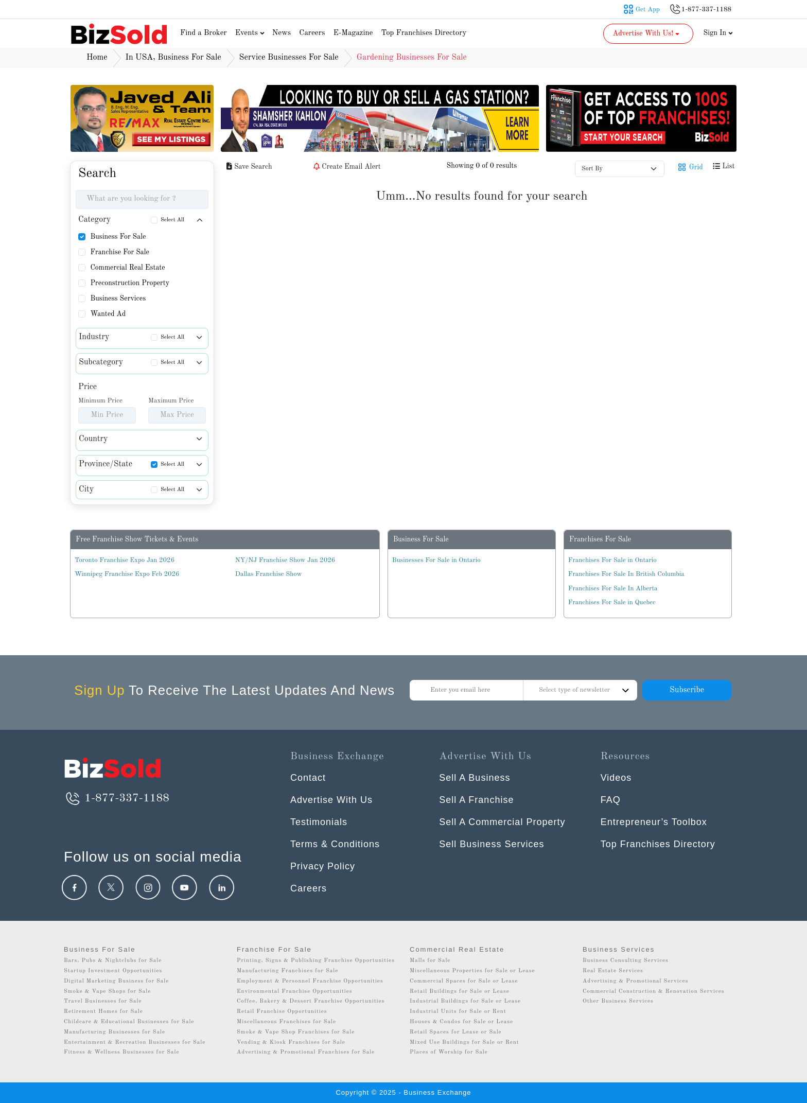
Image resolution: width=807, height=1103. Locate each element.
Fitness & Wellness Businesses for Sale (122, 1052)
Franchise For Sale (119, 252)
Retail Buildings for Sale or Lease (460, 991)
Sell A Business (474, 778)
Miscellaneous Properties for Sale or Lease (472, 971)
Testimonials (318, 822)
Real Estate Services (613, 971)
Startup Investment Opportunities (113, 971)
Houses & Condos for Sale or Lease (461, 1022)
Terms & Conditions (335, 844)
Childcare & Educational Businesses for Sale (129, 1022)
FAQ (611, 800)
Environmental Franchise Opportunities (295, 991)
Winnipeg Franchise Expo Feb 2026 (127, 574)
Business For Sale (118, 236)
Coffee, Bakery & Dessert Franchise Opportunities (310, 1001)
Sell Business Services (491, 844)
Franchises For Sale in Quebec (612, 602)
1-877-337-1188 (116, 798)
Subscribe (687, 690)
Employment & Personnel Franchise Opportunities (310, 981)
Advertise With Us (331, 800)
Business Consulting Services (626, 961)
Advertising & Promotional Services (635, 981)
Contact (308, 778)
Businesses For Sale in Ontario (436, 560)
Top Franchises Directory (423, 33)
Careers (312, 33)
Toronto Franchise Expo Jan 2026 (124, 560)
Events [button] (251, 33)
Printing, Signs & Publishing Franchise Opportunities (316, 961)
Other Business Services (618, 1001)
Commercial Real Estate (127, 267)
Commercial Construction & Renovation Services (654, 991)
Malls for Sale (430, 961)
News (281, 33)
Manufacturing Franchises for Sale (287, 971)
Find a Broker (203, 33)
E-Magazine (353, 33)
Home (97, 58)
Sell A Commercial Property (502, 822)
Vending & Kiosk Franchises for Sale (291, 1042)
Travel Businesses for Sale (103, 1001)
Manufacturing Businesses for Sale (114, 1032)
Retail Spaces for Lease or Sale (456, 1032)
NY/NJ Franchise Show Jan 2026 (285, 560)
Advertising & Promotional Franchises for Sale (306, 1052)
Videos (616, 778)
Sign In (718, 33)
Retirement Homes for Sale (103, 1011)
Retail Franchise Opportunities (282, 1011)
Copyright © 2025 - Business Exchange (403, 1092)
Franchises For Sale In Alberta (613, 588)
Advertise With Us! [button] (647, 33)
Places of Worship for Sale (449, 1052)
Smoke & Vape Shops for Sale (107, 991)
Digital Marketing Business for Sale (116, 981)
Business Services (118, 298)
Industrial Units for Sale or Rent (458, 1011)
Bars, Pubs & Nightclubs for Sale (113, 961)
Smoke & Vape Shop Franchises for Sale (296, 1032)
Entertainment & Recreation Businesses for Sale (134, 1042)
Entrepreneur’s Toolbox (654, 822)
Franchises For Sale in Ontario (612, 560)
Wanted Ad (108, 314)
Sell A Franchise (476, 800)
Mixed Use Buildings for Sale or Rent (464, 1042)
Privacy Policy (322, 866)
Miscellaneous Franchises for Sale (286, 1022)
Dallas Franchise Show (268, 574)
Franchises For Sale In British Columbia (626, 574)
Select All (172, 220)
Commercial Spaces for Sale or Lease (464, 981)
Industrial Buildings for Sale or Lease (465, 1001)
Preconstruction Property (129, 283)
